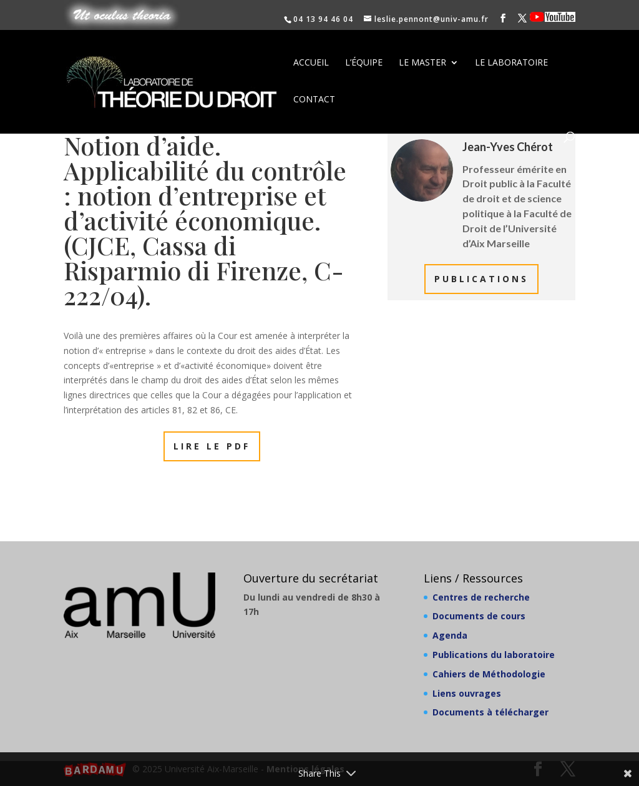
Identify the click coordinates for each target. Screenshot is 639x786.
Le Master (422, 63)
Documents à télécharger (490, 712)
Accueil (311, 63)
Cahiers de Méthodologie (488, 674)
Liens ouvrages (466, 693)
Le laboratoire (511, 63)
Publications (481, 279)
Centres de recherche (481, 597)
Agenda (449, 635)
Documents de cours (478, 616)
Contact (314, 100)
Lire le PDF (211, 446)
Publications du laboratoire (493, 655)
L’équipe (364, 63)
